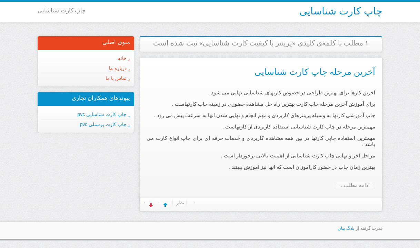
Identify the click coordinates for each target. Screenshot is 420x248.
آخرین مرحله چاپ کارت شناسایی (314, 71)
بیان (341, 228)
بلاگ (350, 228)
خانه (122, 58)
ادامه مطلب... (354, 185)
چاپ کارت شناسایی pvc (102, 114)
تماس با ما (116, 78)
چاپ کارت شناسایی (340, 11)
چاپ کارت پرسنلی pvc (103, 124)
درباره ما (118, 68)
